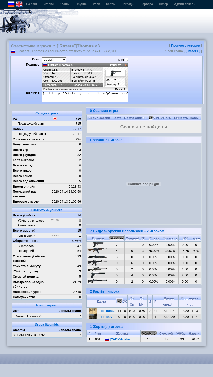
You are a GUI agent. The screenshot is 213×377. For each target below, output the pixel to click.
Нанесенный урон (27, 292)
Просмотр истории (185, 45)
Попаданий (26, 251)
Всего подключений (28, 181)
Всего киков (22, 170)
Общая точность (26, 241)
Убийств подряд (25, 271)
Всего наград (23, 165)
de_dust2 (108, 311)
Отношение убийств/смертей (29, 258)
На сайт (31, 4)
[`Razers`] (193, 51)
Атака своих (26, 225)
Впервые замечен (27, 201)
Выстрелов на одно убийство (28, 284)
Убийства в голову (31, 220)
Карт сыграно (23, 160)
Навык (18, 129)
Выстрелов (26, 246)
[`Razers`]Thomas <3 (28, 316)
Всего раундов (24, 155)
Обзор (163, 4)
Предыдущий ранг (31, 123)
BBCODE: (33, 93)
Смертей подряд (26, 276)
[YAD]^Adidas (117, 339)
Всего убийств (24, 215)
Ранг (16, 118)
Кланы (64, 4)
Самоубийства (24, 297)
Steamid (19, 330)
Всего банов (22, 176)
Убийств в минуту (27, 266)
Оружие (81, 4)
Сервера (147, 4)
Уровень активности (29, 139)
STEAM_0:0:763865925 (30, 335)
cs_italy (106, 316)
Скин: (36, 59)
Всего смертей (24, 230)
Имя (16, 311)
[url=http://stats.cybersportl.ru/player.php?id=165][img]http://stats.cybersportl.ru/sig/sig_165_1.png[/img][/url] (85, 97)
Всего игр (20, 150)
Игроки (48, 4)
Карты (110, 4)
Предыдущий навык (32, 134)
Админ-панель (184, 4)
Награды (127, 4)
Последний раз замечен (24, 194)
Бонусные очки (25, 144)
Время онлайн (24, 186)
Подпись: (33, 64)
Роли (96, 4)
